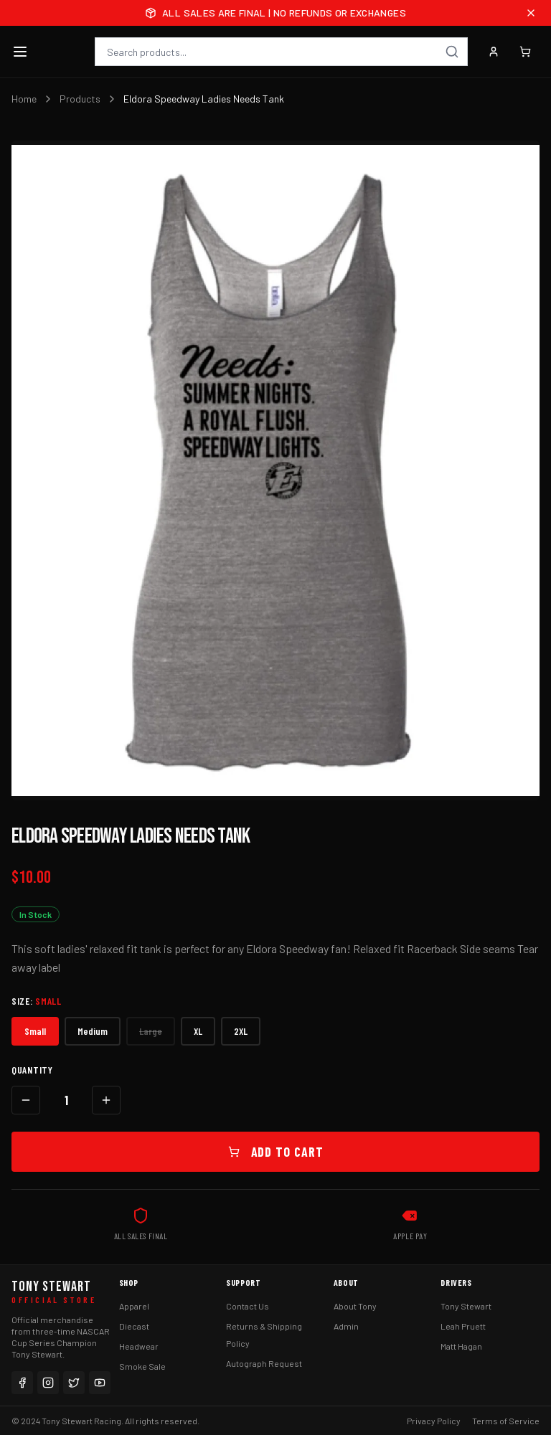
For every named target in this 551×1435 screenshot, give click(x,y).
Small (35, 1031)
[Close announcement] (531, 13)
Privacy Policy (434, 1421)
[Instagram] (48, 1382)
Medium (92, 1031)
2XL (241, 1031)
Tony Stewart (466, 1306)
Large (150, 1031)
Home (24, 99)
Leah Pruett (463, 1326)
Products (80, 99)
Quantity (32, 1070)
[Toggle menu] (20, 51)
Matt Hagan (461, 1346)
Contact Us (247, 1306)
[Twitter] (74, 1382)
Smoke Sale (142, 1366)
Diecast (134, 1326)
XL (198, 1031)
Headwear (139, 1346)
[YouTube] (99, 1382)
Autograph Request (264, 1363)
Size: (36, 1001)
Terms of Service (506, 1421)
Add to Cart (276, 1152)
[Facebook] (22, 1382)
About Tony (355, 1306)
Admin (346, 1326)
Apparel (134, 1306)
